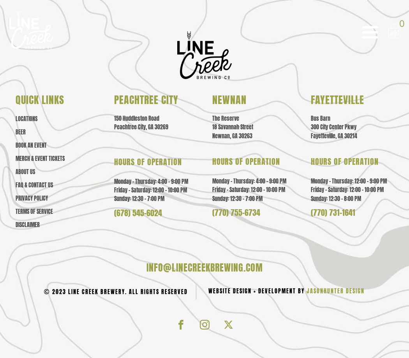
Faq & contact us (34, 185)
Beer (21, 132)
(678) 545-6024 (138, 213)
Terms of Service (34, 212)
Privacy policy (32, 198)
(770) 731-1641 (333, 213)
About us (25, 172)
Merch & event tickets (40, 159)
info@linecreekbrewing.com (204, 267)
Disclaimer (28, 225)
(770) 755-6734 (236, 213)
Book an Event (31, 145)
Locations (26, 119)
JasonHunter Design (336, 291)
